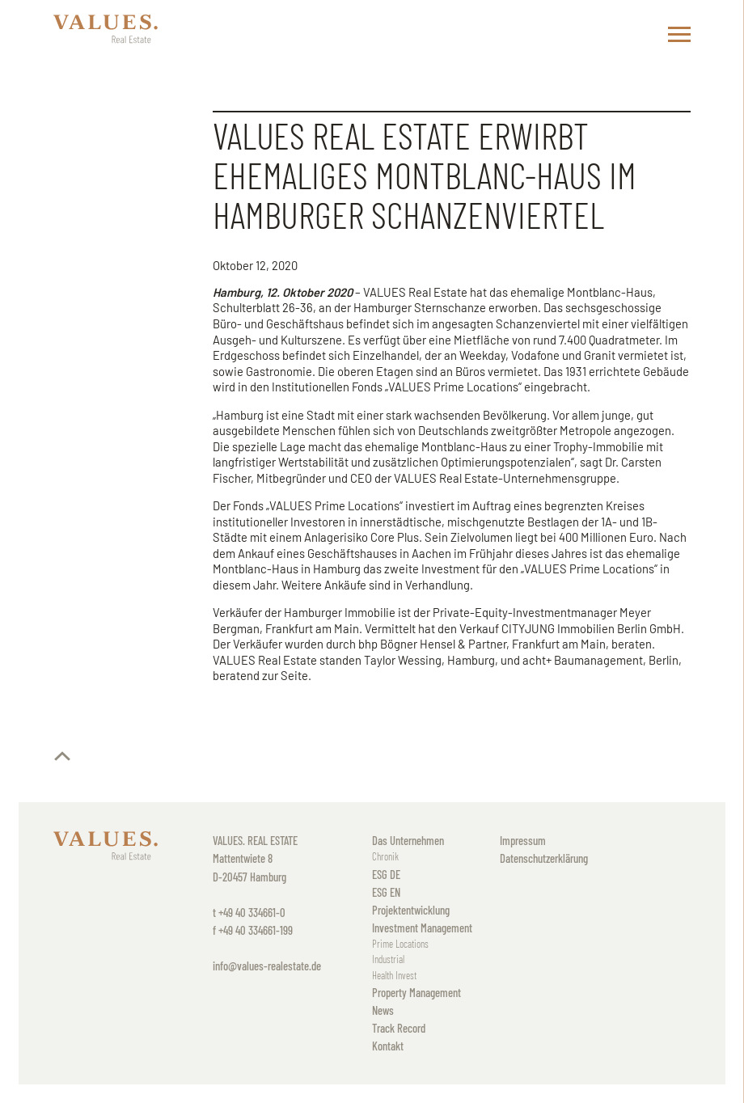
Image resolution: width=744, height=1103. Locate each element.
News (383, 1010)
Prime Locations (400, 943)
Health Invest (394, 975)
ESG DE (386, 874)
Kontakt (388, 1045)
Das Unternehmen (408, 840)
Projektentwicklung (411, 909)
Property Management (416, 992)
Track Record (398, 1028)
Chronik (385, 856)
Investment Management (422, 927)
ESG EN (386, 892)
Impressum (523, 840)
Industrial (388, 959)
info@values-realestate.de (267, 965)
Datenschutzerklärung (544, 858)
